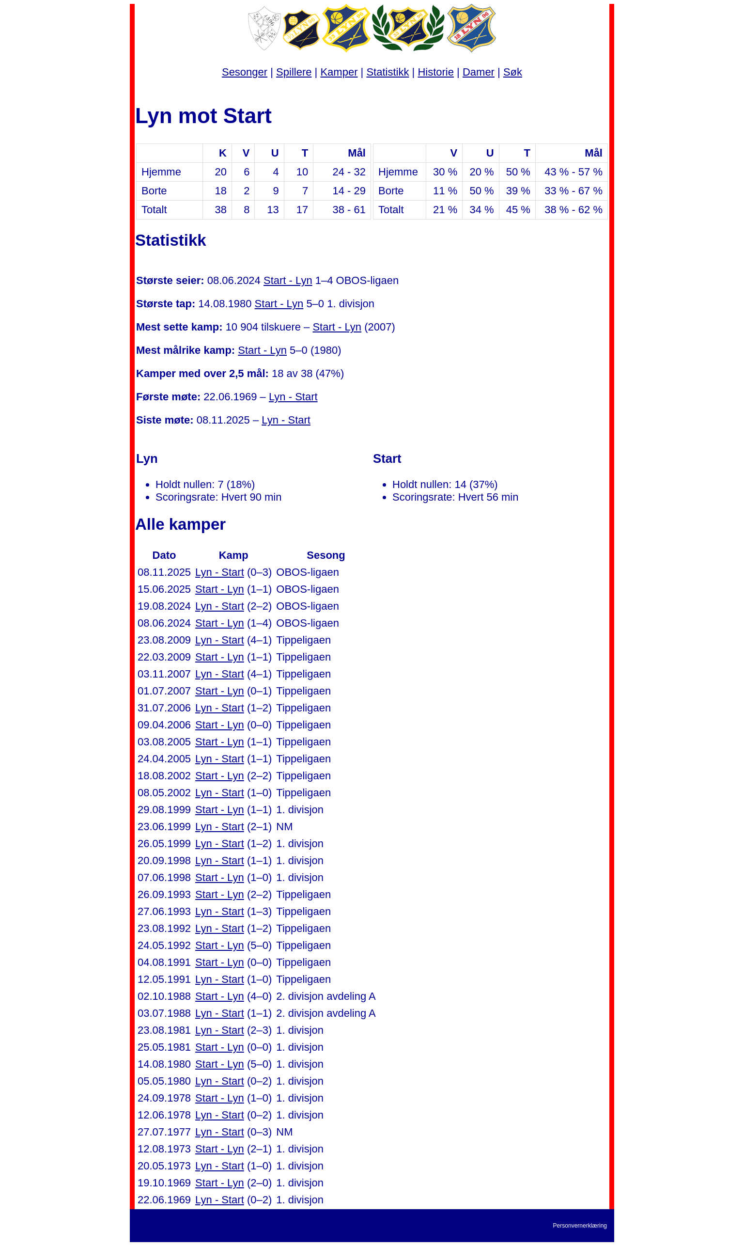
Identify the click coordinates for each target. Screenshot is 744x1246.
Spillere (293, 72)
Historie (436, 72)
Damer (479, 72)
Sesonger (244, 72)
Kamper (338, 72)
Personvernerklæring (580, 1225)
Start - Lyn (288, 280)
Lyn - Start (293, 397)
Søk (512, 72)
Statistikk (387, 72)
